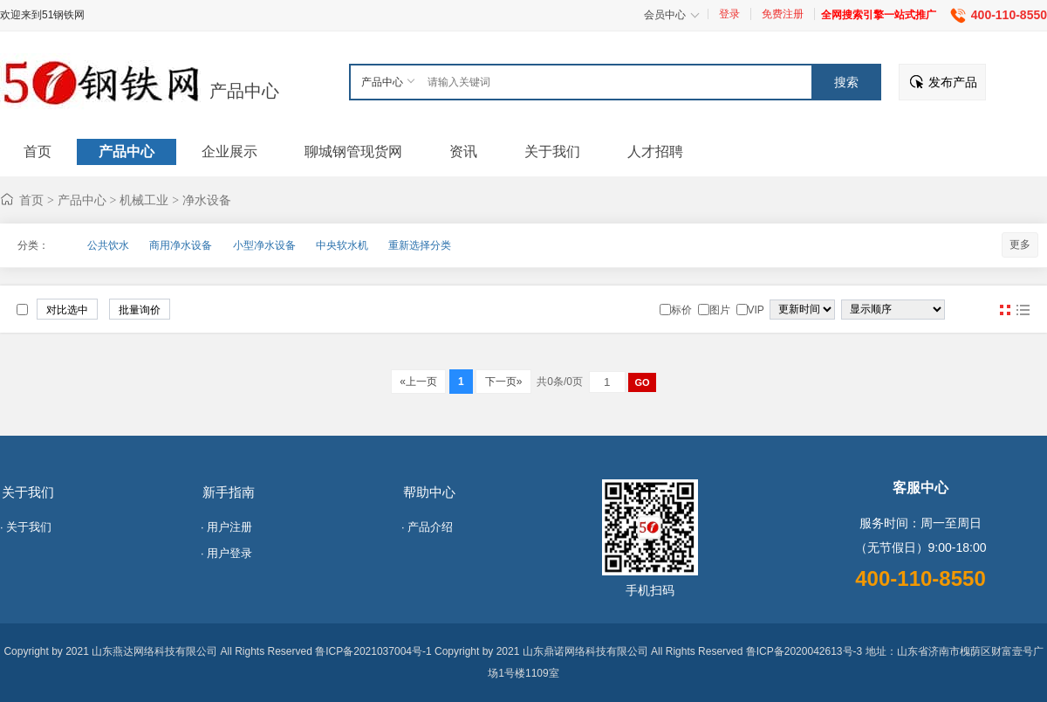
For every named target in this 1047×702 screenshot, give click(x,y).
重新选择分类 (419, 245)
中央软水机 (342, 245)
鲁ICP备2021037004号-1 (373, 651)
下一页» (503, 381)
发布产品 (952, 82)
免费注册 (783, 14)
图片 (1005, 310)
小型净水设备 (264, 245)
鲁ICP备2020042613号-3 (804, 651)
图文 (1022, 310)
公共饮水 (108, 245)
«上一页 (418, 381)
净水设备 (206, 200)
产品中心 (244, 90)
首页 (31, 200)
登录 (729, 14)
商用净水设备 (180, 245)
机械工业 (144, 200)
